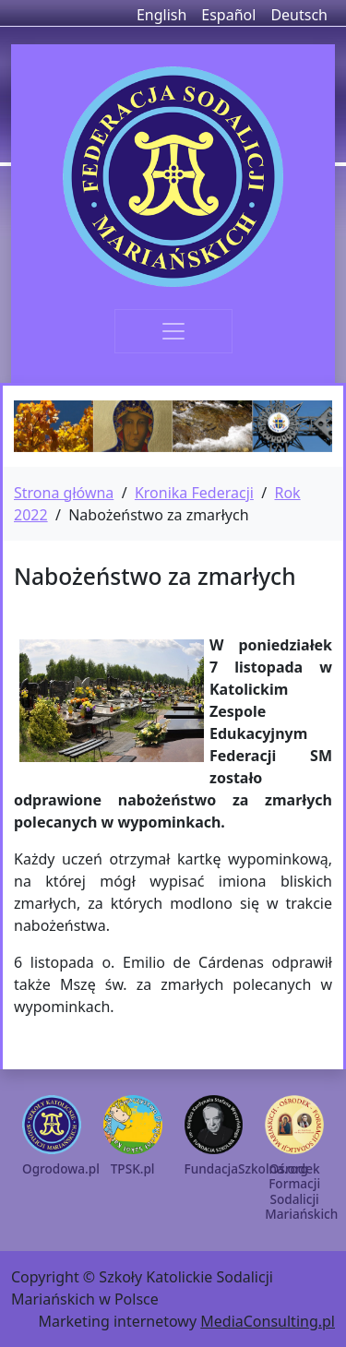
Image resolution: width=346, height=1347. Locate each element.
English (161, 15)
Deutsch (299, 15)
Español (228, 15)
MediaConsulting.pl (267, 1321)
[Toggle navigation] (173, 331)
